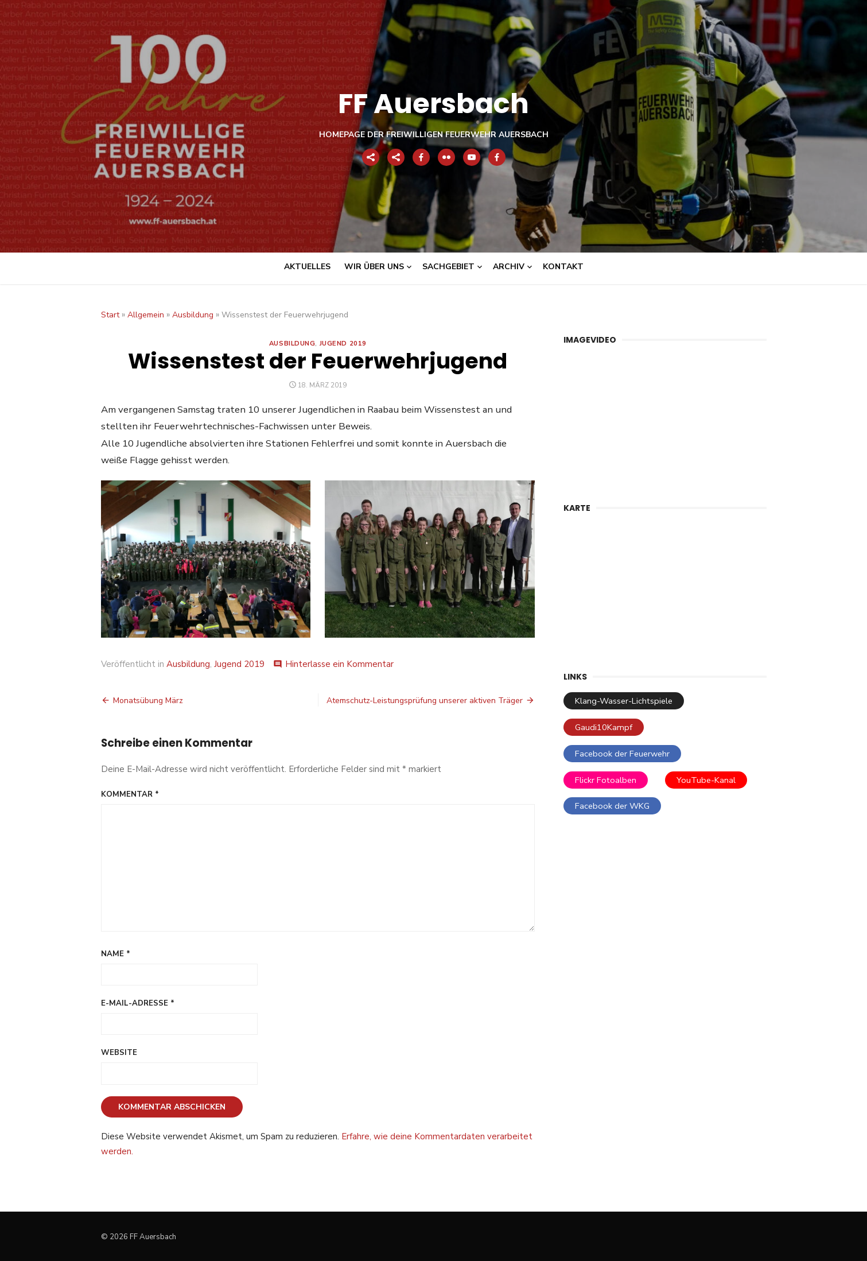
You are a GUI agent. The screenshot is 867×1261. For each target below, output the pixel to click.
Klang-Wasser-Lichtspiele (623, 701)
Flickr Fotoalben (605, 780)
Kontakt (563, 266)
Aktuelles (307, 266)
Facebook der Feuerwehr (622, 753)
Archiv (508, 266)
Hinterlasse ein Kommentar (339, 664)
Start (110, 314)
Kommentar (130, 794)
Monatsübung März (148, 700)
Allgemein (145, 314)
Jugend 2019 (343, 343)
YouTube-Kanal (706, 780)
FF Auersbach (433, 103)
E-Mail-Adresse (137, 1003)
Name (115, 954)
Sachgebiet (448, 266)
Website (119, 1052)
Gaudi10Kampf (603, 727)
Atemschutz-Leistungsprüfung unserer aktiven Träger (424, 700)
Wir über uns (374, 266)
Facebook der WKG (612, 806)
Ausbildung (192, 314)
